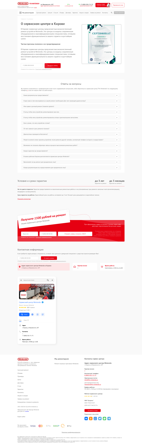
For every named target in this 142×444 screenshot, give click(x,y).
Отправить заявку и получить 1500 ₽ (75, 234)
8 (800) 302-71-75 (90, 375)
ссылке (27, 411)
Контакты (105, 12)
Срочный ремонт (41, 12)
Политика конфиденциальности (71, 432)
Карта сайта (21, 416)
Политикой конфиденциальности (44, 69)
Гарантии (75, 12)
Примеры (21, 376)
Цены (50, 12)
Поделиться (86, 418)
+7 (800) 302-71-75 (86, 4)
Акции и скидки (84, 12)
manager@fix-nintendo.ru (92, 384)
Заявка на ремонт (95, 12)
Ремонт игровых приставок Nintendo (66, 364)
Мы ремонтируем (26, 13)
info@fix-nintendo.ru (91, 380)
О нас (56, 12)
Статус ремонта (119, 12)
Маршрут (24, 314)
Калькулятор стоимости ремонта (28, 402)
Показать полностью (24, 199)
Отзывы (62, 12)
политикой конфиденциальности (44, 237)
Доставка (68, 12)
